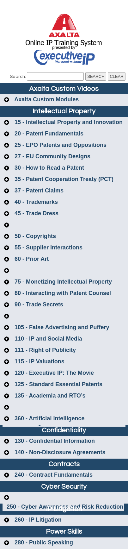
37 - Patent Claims (38, 190)
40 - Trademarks (35, 202)
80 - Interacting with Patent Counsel (62, 293)
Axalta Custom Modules (46, 99)
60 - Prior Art (31, 259)
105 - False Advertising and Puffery (61, 327)
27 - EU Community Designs (51, 156)
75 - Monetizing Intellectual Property (62, 282)
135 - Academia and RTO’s (49, 395)
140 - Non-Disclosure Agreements (59, 452)
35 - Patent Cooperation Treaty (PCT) (63, 179)
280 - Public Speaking (43, 542)
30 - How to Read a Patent (48, 168)
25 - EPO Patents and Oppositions (60, 145)
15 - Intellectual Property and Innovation (68, 122)
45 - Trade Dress (35, 213)
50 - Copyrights (34, 236)
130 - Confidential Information (54, 441)
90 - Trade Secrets (38, 304)
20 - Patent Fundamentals (48, 133)
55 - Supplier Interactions (47, 247)
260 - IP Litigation (37, 520)
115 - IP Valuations (38, 361)
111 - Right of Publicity (44, 350)
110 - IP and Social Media (47, 338)
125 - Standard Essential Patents (57, 384)
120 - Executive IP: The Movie (53, 373)
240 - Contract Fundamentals (53, 475)
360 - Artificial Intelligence (48, 418)
